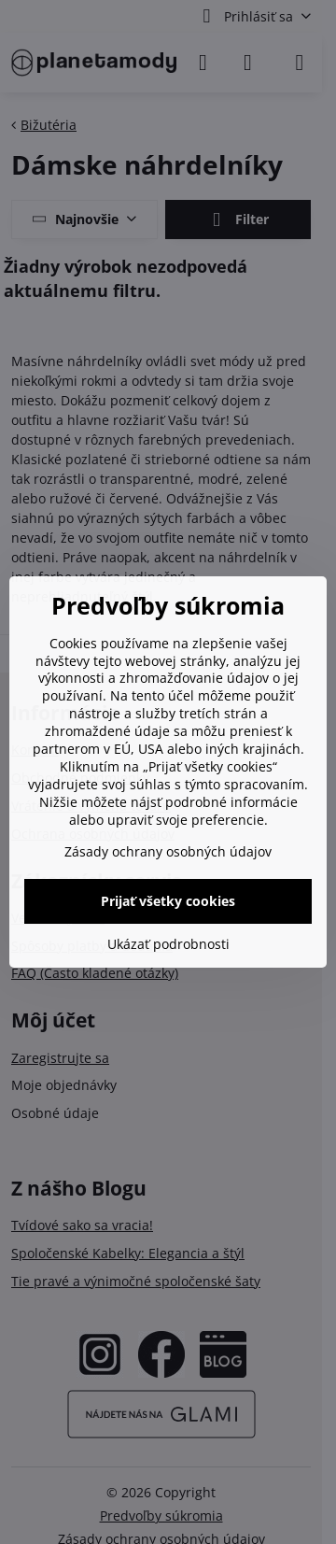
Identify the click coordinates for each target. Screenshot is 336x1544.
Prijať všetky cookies (168, 901)
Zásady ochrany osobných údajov (168, 851)
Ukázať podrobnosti (168, 944)
